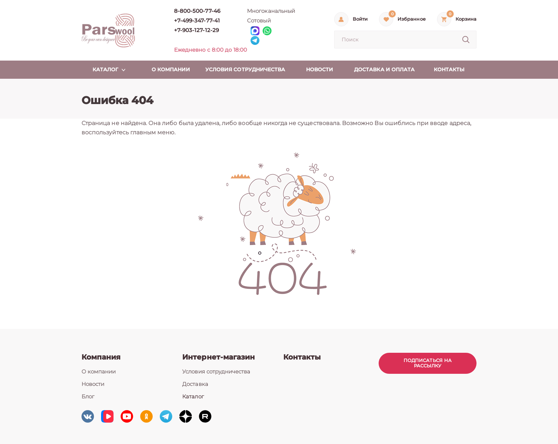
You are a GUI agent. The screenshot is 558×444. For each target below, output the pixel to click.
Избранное (411, 19)
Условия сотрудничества (216, 371)
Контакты (302, 357)
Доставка (195, 384)
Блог (87, 396)
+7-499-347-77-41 (197, 20)
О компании (98, 371)
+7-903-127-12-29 (196, 30)
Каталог (193, 396)
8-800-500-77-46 (197, 10)
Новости (92, 384)
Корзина (466, 19)
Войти (360, 19)
